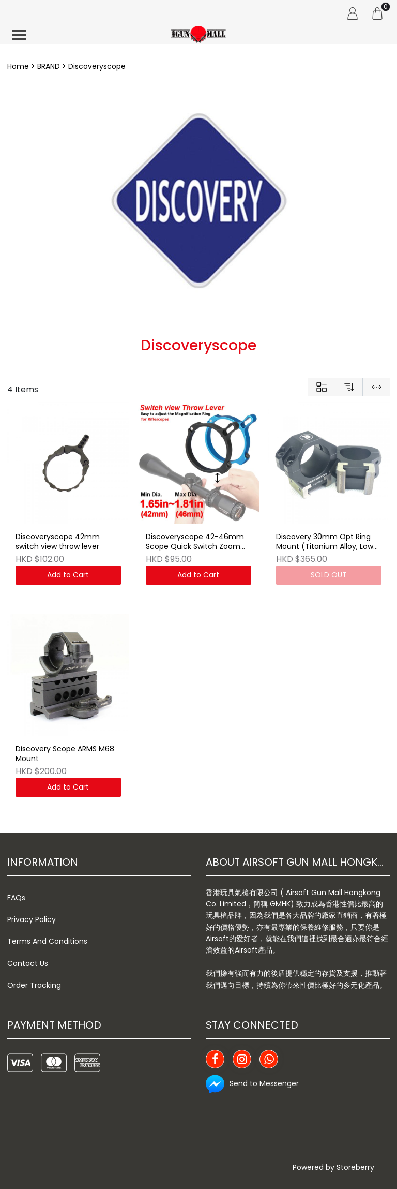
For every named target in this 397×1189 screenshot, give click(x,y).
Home (18, 66)
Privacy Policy (31, 919)
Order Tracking (34, 985)
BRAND (48, 66)
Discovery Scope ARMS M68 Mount (65, 754)
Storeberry (355, 1167)
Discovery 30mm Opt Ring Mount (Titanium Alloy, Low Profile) (324, 542)
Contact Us (27, 963)
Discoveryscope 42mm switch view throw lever (58, 542)
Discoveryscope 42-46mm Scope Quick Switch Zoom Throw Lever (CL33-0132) (195, 542)
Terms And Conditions (47, 941)
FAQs (16, 898)
